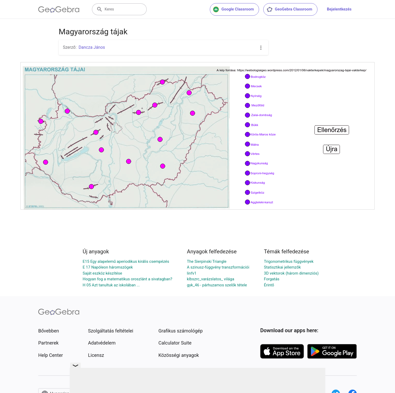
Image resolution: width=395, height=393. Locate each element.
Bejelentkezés (339, 9)
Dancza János (92, 47)
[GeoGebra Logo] (58, 9)
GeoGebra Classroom (289, 9)
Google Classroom (233, 9)
